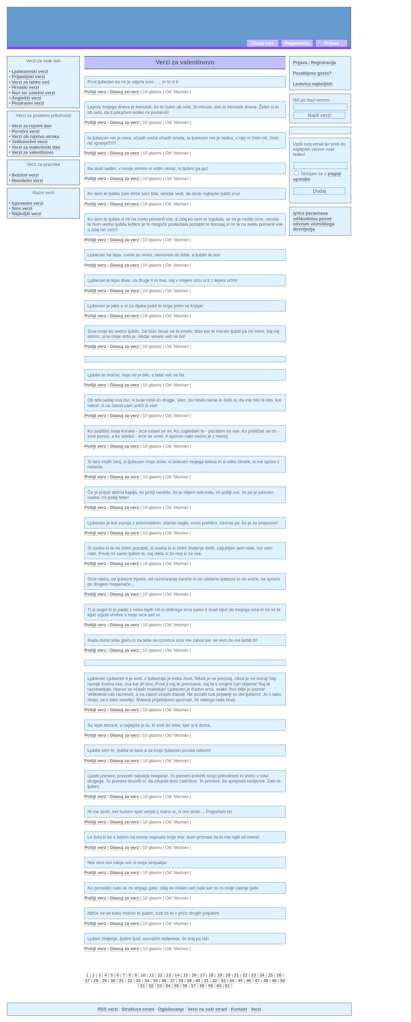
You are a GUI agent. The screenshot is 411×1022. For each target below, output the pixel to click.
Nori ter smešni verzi (33, 92)
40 (197, 980)
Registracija (297, 43)
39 (189, 980)
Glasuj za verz (124, 91)
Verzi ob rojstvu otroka (35, 136)
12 (160, 975)
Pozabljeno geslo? (312, 73)
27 (87, 980)
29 (104, 980)
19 (219, 975)
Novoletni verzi (27, 180)
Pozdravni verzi (28, 103)
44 (231, 980)
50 (282, 980)
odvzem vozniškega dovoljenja (313, 226)
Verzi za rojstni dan (32, 125)
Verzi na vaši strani (207, 1009)
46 (248, 980)
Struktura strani (138, 1009)
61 (227, 985)
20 (227, 975)
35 (155, 980)
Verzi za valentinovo (33, 152)
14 (177, 975)
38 (180, 980)
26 (278, 975)
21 (236, 975)
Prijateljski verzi (28, 76)
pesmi (325, 218)
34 (146, 980)
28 (95, 980)
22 (245, 975)
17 (202, 975)
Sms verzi (22, 208)
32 (129, 980)
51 (142, 985)
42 (214, 980)
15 (185, 975)
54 (168, 985)
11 (151, 975)
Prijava (331, 43)
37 (172, 980)
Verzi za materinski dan (36, 147)
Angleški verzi (26, 97)
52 (151, 985)
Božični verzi (25, 175)
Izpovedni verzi (27, 203)
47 (257, 980)
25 (270, 975)
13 (168, 975)
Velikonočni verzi (30, 141)
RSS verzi (108, 1009)
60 (219, 985)
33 (138, 980)
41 (206, 980)
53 (159, 985)
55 (176, 985)
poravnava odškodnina (310, 216)
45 (240, 980)
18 (211, 975)
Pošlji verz (95, 91)
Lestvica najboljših (313, 83)
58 (202, 985)
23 (253, 975)
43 (223, 980)
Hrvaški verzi (25, 87)
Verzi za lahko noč (31, 82)
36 (163, 980)
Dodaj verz (263, 43)
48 (265, 980)
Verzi (256, 1009)
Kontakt (239, 1009)
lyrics (298, 213)
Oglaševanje (171, 1009)
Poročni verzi (25, 131)
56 (184, 985)
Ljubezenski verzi (30, 71)
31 (121, 980)
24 (262, 975)
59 (210, 985)
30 (112, 980)
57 (193, 985)
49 (274, 980)
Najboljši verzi (26, 213)
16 (194, 975)
